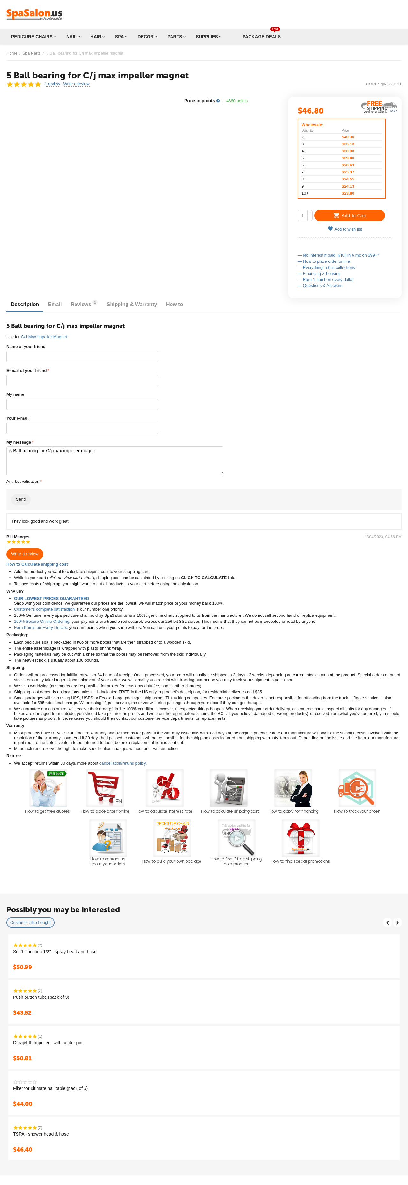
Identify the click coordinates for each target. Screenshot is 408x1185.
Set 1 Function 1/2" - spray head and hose (55, 950)
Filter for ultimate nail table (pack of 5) (50, 1086)
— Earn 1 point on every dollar (326, 279)
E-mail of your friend (26, 370)
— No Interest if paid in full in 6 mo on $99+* (338, 255)
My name (15, 394)
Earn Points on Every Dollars (40, 625)
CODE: (372, 84)
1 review (52, 84)
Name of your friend (26, 346)
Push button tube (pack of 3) (41, 995)
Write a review (76, 84)
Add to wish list (345, 229)
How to (191, 304)
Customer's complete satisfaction (44, 607)
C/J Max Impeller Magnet (44, 337)
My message (18, 442)
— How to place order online (324, 261)
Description (27, 304)
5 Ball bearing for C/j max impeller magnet (103, 460)
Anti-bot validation (22, 479)
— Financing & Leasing (319, 273)
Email (60, 304)
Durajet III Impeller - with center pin (47, 1041)
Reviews (93, 303)
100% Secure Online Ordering (41, 619)
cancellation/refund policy (122, 761)
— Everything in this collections (326, 267)
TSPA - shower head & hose (41, 1132)
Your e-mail (17, 418)
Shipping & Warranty (145, 304)
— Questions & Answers (320, 285)
